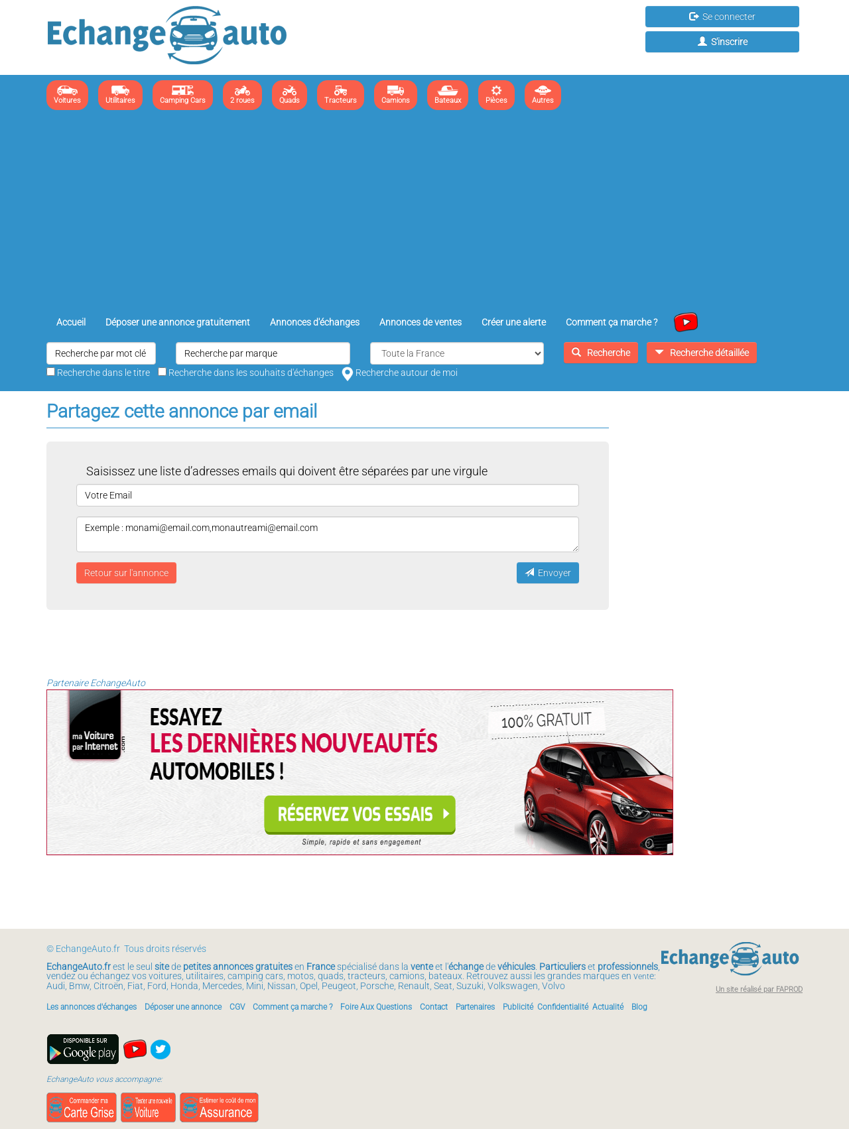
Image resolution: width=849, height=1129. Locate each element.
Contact (434, 1007)
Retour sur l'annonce (126, 572)
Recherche (601, 352)
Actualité (607, 1007)
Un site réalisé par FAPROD (759, 989)
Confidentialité (562, 1007)
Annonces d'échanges (314, 322)
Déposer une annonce (183, 1007)
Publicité (518, 1007)
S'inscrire (723, 41)
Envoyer (548, 572)
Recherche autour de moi (400, 372)
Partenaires (475, 1007)
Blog (639, 1007)
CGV (237, 1007)
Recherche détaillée (702, 352)
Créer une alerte (514, 322)
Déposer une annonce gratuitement (177, 322)
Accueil (71, 322)
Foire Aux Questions (376, 1007)
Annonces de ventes (420, 322)
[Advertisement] (424, 213)
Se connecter (722, 16)
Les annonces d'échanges (91, 1007)
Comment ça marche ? (611, 322)
